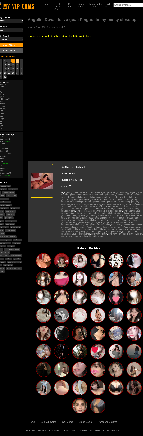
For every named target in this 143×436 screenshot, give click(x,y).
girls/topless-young (69, 234)
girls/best (137, 195)
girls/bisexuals (96, 199)
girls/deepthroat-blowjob (107, 206)
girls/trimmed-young (117, 234)
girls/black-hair (110, 199)
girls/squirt (78, 229)
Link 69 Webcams (97, 430)
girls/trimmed (84, 234)
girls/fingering (13, 189)
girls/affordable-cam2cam (82, 192)
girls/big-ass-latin (134, 197)
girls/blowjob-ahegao (82, 202)
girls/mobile (136, 220)
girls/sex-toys (117, 225)
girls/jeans (90, 215)
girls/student (91, 231)
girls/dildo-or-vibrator (128, 206)
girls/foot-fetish (10, 230)
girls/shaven (129, 225)
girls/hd (92, 213)
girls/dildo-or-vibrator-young (126, 208)
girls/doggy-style (68, 211)
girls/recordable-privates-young (74, 225)
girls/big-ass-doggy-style (115, 197)
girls (68, 192)
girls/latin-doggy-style (89, 218)
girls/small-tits (76, 227)
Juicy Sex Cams (112, 430)
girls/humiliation (114, 213)
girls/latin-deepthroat (70, 218)
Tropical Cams (29, 430)
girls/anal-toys (111, 195)
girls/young (16, 243)
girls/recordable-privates (122, 222)
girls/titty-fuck (104, 231)
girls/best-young (68, 197)
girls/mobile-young (69, 222)
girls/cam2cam (5, 186)
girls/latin (17, 259)
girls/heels (11, 246)
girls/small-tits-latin (91, 227)
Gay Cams (69, 5)
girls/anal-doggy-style (125, 192)
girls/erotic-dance (8, 192)
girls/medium (124, 220)
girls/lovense (10, 224)
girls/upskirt (87, 236)
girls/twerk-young (73, 236)
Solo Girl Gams (48, 422)
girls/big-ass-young (69, 199)
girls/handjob (8, 265)
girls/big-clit (84, 199)
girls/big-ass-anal (95, 197)
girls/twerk (131, 234)
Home (46, 4)
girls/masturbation (109, 220)
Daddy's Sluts (69, 430)
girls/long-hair (82, 220)
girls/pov (106, 222)
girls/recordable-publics (99, 225)
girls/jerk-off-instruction (106, 215)
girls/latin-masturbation (129, 218)
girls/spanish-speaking (130, 227)
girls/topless (10, 214)
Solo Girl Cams (57, 7)
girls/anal (8, 259)
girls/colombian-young (70, 206)
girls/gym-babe (81, 213)
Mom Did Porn (82, 430)
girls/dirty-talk (10, 211)
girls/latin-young (68, 220)
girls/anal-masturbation (93, 195)
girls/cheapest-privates (12, 249)
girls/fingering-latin (114, 211)
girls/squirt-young (106, 229)
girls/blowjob (66, 202)
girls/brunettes (15, 227)
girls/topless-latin (129, 231)
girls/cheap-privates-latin (95, 204)
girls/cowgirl (17, 240)
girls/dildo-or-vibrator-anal (72, 208)
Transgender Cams (95, 5)
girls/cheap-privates (129, 202)
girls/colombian (16, 255)
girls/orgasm (96, 222)
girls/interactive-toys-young (73, 215)
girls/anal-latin (76, 195)
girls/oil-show (15, 208)
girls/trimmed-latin (99, 234)
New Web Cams (44, 430)
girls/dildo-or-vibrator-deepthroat (99, 208)
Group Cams (80, 5)
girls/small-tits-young (110, 227)
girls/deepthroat (11, 221)
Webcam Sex (57, 430)
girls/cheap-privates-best (72, 204)
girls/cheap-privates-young (118, 204)
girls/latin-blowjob (134, 215)
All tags (107, 5)
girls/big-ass (8, 218)
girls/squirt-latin (91, 229)
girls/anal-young (125, 195)
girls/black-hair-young (127, 199)
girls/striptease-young (75, 231)
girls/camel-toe (113, 202)
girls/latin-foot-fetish (108, 218)
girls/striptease (11, 195)
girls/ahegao (100, 192)
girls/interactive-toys (131, 213)
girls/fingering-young (14, 262)
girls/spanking (67, 229)
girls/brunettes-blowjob (14, 268)
